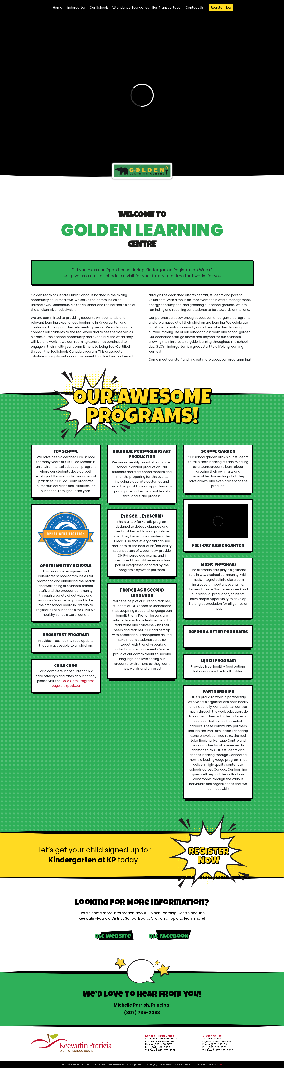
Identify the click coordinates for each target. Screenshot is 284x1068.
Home (57, 7)
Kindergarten (75, 7)
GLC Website (113, 937)
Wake (219, 1064)
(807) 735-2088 (142, 1013)
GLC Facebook (169, 937)
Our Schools (99, 7)
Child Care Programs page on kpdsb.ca (73, 683)
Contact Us (195, 7)
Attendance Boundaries (130, 7)
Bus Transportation (167, 7)
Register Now (221, 7)
